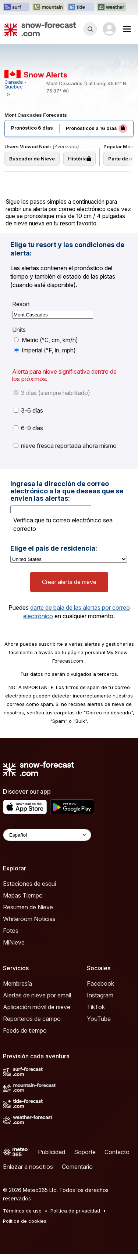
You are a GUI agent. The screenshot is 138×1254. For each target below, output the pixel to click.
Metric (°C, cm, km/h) (46, 340)
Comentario (77, 1166)
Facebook (100, 983)
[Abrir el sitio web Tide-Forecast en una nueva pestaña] (80, 7)
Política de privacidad (75, 1211)
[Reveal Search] (90, 29)
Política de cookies (24, 1221)
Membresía (17, 983)
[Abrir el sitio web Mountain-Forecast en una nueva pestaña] (48, 7)
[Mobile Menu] (127, 29)
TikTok (96, 1007)
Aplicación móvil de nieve (36, 1007)
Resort (21, 304)
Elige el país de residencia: (53, 548)
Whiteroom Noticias (29, 919)
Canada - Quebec (15, 84)
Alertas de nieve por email (37, 995)
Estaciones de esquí (29, 883)
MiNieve (14, 942)
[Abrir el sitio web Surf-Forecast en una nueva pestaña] (16, 7)
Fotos (10, 930)
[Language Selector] (47, 835)
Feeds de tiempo (25, 1030)
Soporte (85, 1152)
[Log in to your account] (109, 29)
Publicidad (51, 1152)
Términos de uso (22, 1211)
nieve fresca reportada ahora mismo (65, 445)
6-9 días (28, 428)
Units (19, 329)
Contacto (117, 1152)
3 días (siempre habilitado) (52, 392)
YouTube (99, 1018)
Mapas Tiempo (23, 895)
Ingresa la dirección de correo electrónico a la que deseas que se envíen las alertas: (66, 491)
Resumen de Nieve (28, 907)
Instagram (100, 995)
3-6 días (28, 410)
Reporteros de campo (32, 1018)
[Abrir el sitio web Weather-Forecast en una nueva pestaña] (111, 7)
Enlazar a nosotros (28, 1166)
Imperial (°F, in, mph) (45, 350)
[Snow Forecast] (40, 29)
